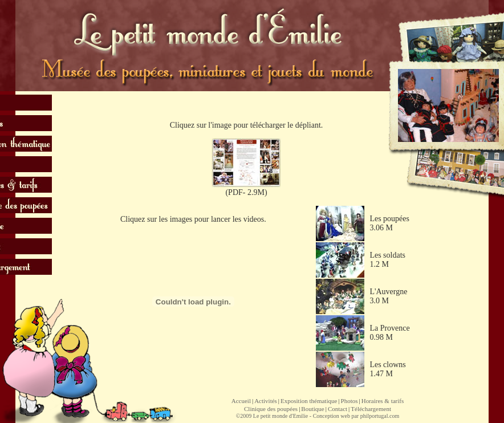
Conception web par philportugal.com (356, 416)
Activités (265, 400)
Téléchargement (371, 408)
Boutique (312, 408)
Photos (349, 400)
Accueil (241, 400)
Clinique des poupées (271, 408)
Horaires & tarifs (382, 400)
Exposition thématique (309, 400)
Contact (337, 408)
